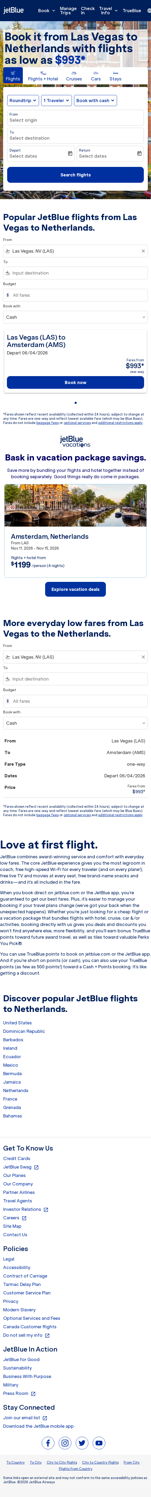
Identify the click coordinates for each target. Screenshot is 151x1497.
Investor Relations (26, 1209)
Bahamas (12, 1116)
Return (84, 150)
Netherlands (15, 1090)
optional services (77, 423)
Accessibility (16, 1267)
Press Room (19, 1393)
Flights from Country (75, 1469)
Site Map (12, 1226)
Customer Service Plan (27, 1292)
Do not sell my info (26, 1335)
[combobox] (75, 251)
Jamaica (12, 1082)
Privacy (10, 1301)
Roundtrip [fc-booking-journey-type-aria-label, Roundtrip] (20, 100)
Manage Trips (68, 10)
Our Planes (14, 1175)
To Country (15, 1462)
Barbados (13, 1039)
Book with (11, 306)
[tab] (13, 75)
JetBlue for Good (21, 1359)
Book (48, 10)
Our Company (18, 1183)
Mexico (10, 1065)
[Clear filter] (143, 251)
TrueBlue (132, 10)
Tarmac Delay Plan (22, 1284)
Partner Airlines (19, 1192)
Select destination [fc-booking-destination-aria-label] (30, 138)
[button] (56, 100)
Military (10, 1385)
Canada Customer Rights (30, 1326)
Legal (8, 1259)
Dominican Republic (24, 1031)
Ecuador (12, 1056)
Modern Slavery (19, 1309)
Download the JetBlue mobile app (38, 1426)
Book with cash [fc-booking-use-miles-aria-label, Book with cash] (92, 100)
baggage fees (47, 423)
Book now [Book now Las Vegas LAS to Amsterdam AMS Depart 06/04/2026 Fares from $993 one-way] (76, 382)
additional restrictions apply (120, 423)
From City (132, 1462)
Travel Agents (17, 1200)
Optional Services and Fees (31, 1318)
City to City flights (62, 1462)
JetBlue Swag (21, 1167)
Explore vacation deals (75, 589)
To (12, 132)
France (10, 1099)
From (14, 114)
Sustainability (17, 1368)
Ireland (10, 1048)
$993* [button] (70, 60)
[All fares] (77, 295)
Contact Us (15, 1234)
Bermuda (12, 1073)
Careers (15, 1218)
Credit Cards (16, 1158)
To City (36, 1462)
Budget (9, 284)
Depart (15, 150)
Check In (88, 10)
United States (17, 1022)
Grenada (12, 1107)
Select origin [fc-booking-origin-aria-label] (23, 120)
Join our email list (25, 1418)
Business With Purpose (27, 1376)
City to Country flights (100, 1462)
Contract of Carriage (25, 1276)
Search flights (76, 174)
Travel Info (109, 10)
